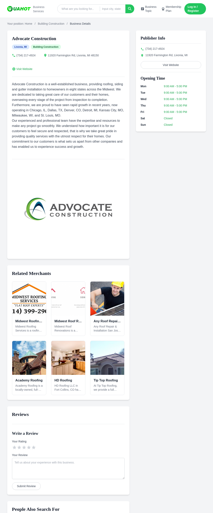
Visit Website (24, 69)
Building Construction (51, 23)
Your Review (20, 455)
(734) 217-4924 (26, 55)
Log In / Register (193, 8)
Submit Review (26, 486)
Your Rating (19, 441)
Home (28, 23)
